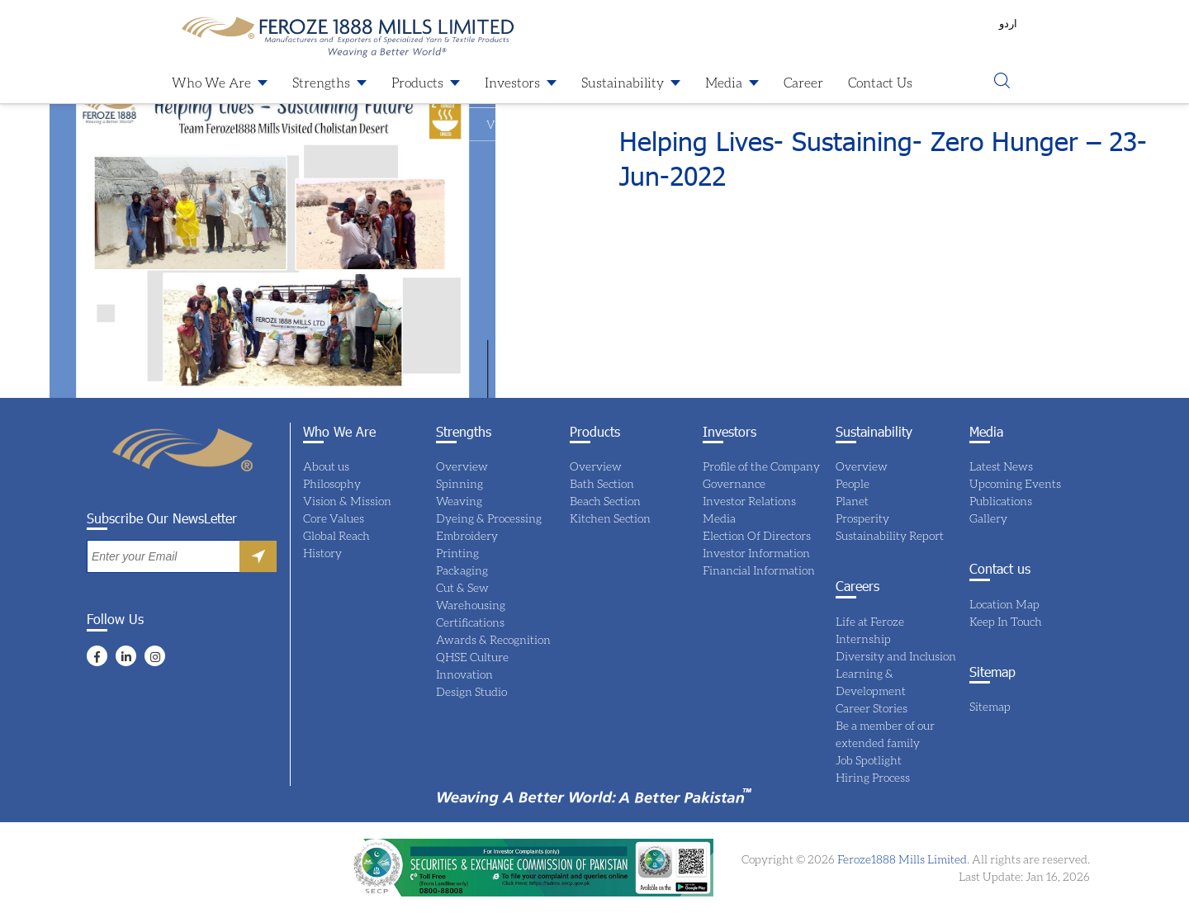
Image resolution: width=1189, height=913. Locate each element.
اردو (1008, 23)
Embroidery (467, 535)
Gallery (988, 518)
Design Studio (471, 691)
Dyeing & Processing (489, 518)
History (322, 553)
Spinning (459, 483)
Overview (462, 466)
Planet (852, 501)
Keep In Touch (1005, 621)
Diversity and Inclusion (896, 656)
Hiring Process (873, 777)
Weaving (459, 501)
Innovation (464, 674)
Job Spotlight (869, 760)
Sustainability (622, 82)
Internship (863, 639)
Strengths (321, 82)
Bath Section (602, 483)
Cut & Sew (462, 587)
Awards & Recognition (493, 639)
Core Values (333, 518)
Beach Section (605, 501)
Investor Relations (749, 501)
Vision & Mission (347, 501)
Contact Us (880, 82)
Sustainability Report (890, 535)
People (852, 483)
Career (803, 82)
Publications (1000, 501)
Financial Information (759, 570)
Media (723, 82)
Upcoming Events (1015, 483)
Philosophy (332, 483)
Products (417, 82)
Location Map (1004, 604)
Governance (734, 483)
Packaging (462, 570)
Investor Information (756, 553)
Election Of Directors (757, 535)
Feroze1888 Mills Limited (901, 859)
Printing (457, 553)
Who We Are (211, 82)
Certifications (470, 622)
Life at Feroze (870, 621)
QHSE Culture (472, 657)
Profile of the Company (761, 466)
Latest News (1001, 466)
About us (326, 466)
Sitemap (990, 706)
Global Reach (336, 535)
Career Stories (871, 708)
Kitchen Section (610, 518)
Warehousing (470, 605)
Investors (512, 82)
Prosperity (862, 518)
